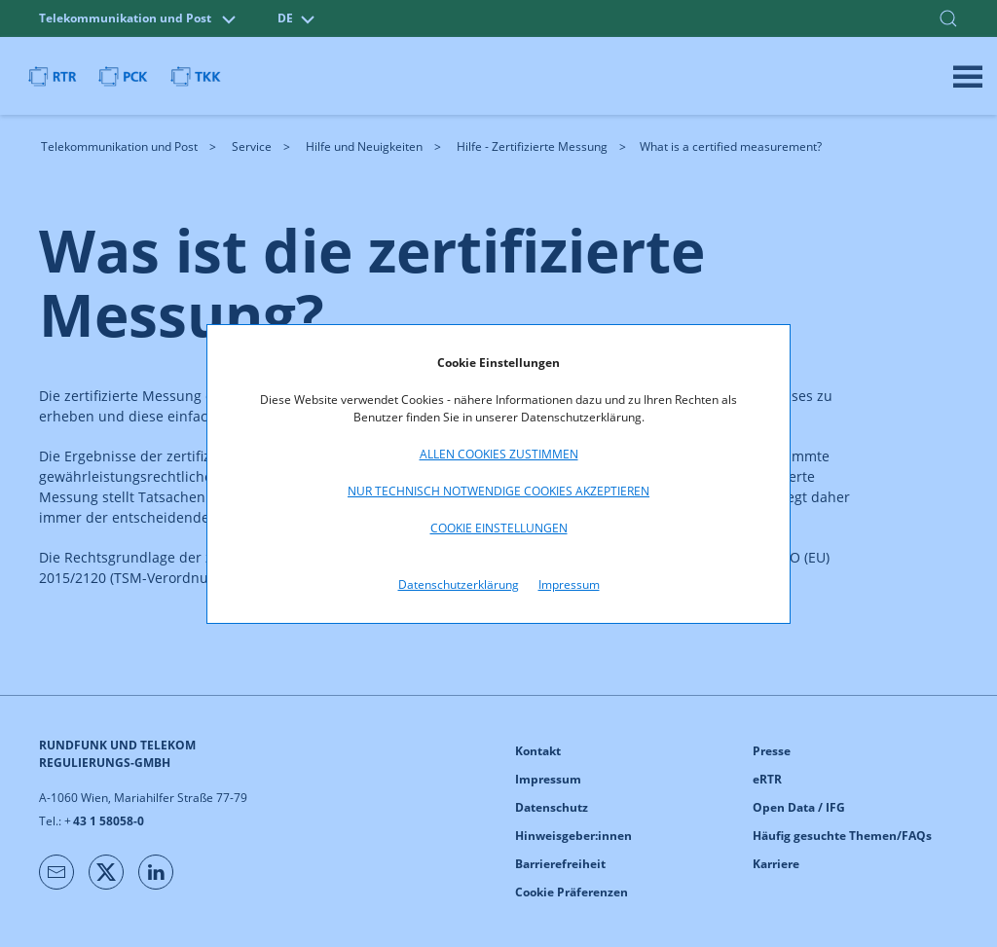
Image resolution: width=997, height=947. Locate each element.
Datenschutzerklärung (458, 584)
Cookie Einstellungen (499, 528)
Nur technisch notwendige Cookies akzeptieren (498, 491)
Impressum (569, 584)
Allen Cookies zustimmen (499, 454)
